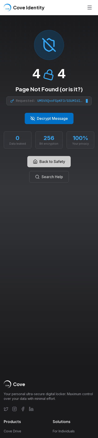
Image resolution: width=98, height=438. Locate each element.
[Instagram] (14, 409)
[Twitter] (6, 409)
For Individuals (64, 431)
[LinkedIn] (31, 409)
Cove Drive (12, 431)
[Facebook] (23, 409)
